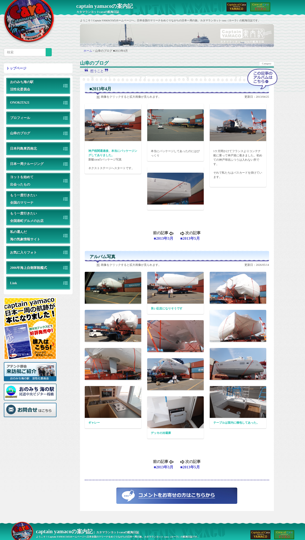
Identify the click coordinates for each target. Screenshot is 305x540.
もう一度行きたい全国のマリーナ (23, 199)
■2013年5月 (190, 238)
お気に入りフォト (23, 252)
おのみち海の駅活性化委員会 (22, 85)
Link (13, 283)
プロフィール (20, 118)
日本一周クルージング (27, 164)
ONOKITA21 (19, 102)
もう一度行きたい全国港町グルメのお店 (27, 217)
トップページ (16, 68)
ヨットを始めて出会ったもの (22, 180)
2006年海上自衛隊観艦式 (28, 268)
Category (266, 63)
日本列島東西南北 (23, 148)
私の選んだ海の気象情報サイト (25, 235)
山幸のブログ (20, 133)
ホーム (88, 50)
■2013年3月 (163, 238)
